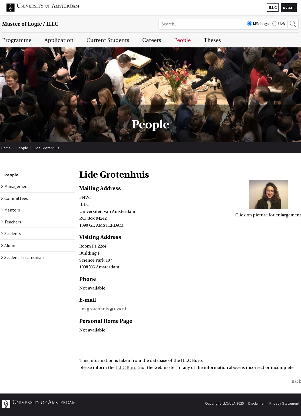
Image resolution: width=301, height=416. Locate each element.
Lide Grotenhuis (46, 147)
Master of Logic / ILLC (30, 24)
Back (296, 381)
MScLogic (258, 23)
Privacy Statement (284, 403)
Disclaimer (256, 403)
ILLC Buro (125, 367)
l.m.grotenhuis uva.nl (102, 309)
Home (6, 147)
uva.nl (289, 7)
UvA (278, 23)
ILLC (273, 7)
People (22, 147)
